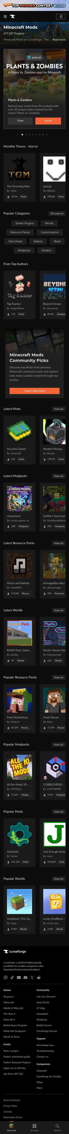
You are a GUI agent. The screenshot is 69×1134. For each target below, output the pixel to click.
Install (48, 120)
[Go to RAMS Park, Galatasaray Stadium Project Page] (19, 641)
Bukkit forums (44, 1025)
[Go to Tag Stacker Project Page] (19, 295)
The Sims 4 (9, 1014)
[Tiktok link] (12, 977)
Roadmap (42, 1020)
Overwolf (42, 1071)
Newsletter (42, 1014)
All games (8, 997)
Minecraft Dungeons (14, 1031)
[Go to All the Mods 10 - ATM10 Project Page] (19, 775)
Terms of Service (11, 1100)
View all (58, 409)
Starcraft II (9, 1020)
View (20, 120)
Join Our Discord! (46, 997)
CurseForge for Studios (49, 1076)
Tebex (40, 1082)
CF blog (41, 1008)
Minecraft (8, 1002)
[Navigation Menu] (5, 16)
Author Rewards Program (17, 1062)
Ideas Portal (43, 1002)
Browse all (57, 213)
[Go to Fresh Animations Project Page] (19, 708)
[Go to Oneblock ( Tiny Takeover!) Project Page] (19, 909)
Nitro (39, 1088)
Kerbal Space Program (15, 1025)
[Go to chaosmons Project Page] (19, 507)
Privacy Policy (10, 1106)
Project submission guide (16, 1057)
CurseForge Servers (47, 1031)
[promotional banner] (34, 5)
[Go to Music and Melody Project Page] (19, 574)
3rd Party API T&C (13, 1074)
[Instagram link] (5, 977)
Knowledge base (45, 1045)
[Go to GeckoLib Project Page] (19, 842)
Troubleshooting (45, 1051)
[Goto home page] (12, 16)
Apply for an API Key (14, 1068)
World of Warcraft (13, 1008)
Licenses (7, 1112)
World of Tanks (11, 1037)
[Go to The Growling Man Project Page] (19, 177)
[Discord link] (25, 977)
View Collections (34, 391)
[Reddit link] (39, 977)
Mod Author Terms (12, 1117)
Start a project (11, 1051)
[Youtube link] (19, 977)
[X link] (32, 977)
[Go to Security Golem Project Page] (19, 440)
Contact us (42, 1057)
